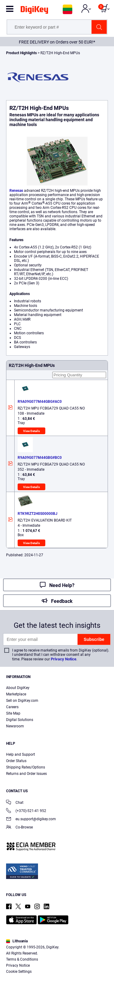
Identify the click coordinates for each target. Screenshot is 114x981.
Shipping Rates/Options (25, 767)
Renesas (16, 190)
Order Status (16, 761)
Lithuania (17, 941)
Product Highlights (21, 53)
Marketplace (16, 694)
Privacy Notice (63, 659)
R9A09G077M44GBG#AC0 (40, 401)
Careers (12, 707)
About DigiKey (17, 688)
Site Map (13, 713)
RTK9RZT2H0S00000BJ (37, 514)
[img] (34, 11)
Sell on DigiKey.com (22, 700)
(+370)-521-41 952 (26, 811)
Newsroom (15, 726)
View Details (31, 431)
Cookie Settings (19, 971)
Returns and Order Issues (26, 774)
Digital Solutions (19, 720)
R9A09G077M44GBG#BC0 (40, 457)
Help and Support (20, 754)
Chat (14, 803)
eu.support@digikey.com (31, 819)
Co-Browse (19, 828)
